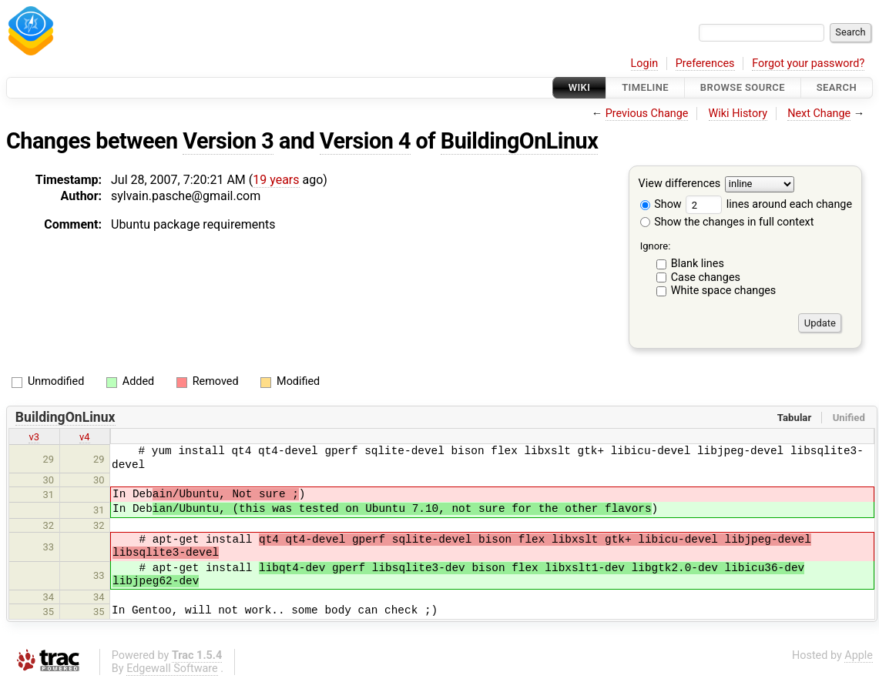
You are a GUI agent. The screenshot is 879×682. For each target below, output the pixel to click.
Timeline (645, 87)
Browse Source (742, 87)
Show (661, 204)
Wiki (580, 87)
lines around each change (769, 204)
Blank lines (697, 263)
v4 (84, 437)
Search (837, 87)
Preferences (705, 63)
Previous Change (647, 113)
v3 (34, 437)
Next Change (818, 113)
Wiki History (738, 113)
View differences (680, 184)
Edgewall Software (172, 668)
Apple (858, 655)
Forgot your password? (808, 63)
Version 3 (228, 141)
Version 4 (365, 141)
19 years (276, 179)
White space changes (724, 290)
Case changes (705, 277)
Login (645, 63)
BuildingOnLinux (520, 141)
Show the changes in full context (727, 222)
